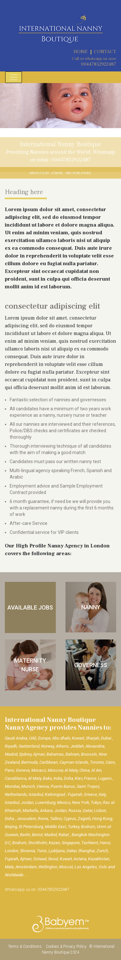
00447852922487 (98, 64)
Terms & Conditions (25, 946)
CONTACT (105, 52)
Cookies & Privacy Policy (66, 946)
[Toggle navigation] (13, 77)
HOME (80, 52)
